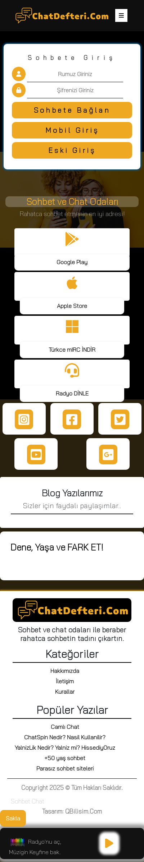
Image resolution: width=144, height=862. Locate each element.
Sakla (13, 818)
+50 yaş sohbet (64, 758)
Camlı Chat (65, 726)
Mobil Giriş (72, 130)
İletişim (65, 681)
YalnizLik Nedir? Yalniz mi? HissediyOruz (65, 747)
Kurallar (65, 691)
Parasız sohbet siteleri (65, 768)
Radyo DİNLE (72, 393)
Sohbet (20, 801)
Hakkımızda (64, 670)
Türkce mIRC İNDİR (72, 349)
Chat (38, 801)
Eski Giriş (72, 150)
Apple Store (72, 305)
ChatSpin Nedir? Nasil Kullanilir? (64, 737)
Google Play (72, 262)
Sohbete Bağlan (72, 110)
